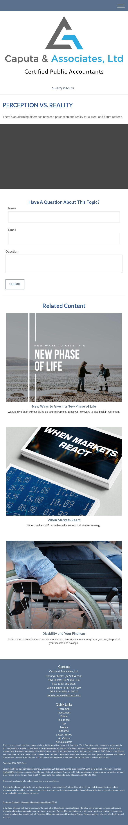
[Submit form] (15, 284)
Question (12, 251)
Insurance (64, 719)
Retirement (64, 708)
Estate (64, 716)
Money (64, 727)
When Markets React (64, 520)
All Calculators (64, 741)
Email (12, 229)
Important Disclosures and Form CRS (39, 802)
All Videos (64, 738)
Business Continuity (12, 802)
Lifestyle (64, 730)
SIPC (11, 772)
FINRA (6, 772)
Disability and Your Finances (64, 633)
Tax (64, 723)
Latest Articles (64, 734)
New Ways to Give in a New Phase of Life (64, 406)
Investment (64, 712)
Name (12, 208)
